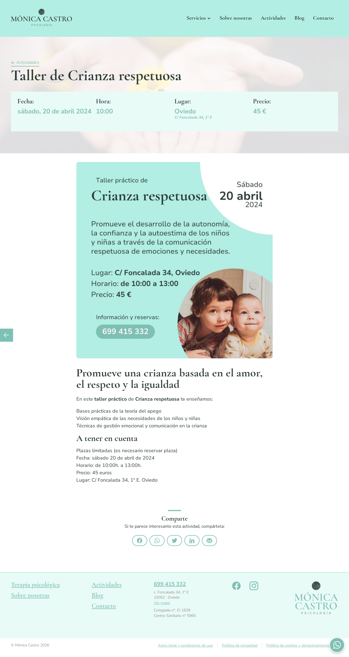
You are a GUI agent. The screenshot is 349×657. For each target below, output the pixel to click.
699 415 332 (170, 584)
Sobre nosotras (235, 18)
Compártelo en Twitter (174, 540)
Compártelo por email (209, 540)
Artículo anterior (6, 335)
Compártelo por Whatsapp (157, 540)
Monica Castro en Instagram (253, 585)
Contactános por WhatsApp (337, 645)
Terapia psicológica (35, 585)
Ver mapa (162, 602)
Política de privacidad (239, 645)
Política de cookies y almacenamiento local (302, 645)
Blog (299, 18)
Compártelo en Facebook (140, 540)
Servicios (196, 18)
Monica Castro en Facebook (236, 585)
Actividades (273, 18)
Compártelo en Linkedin (192, 540)
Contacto (323, 18)
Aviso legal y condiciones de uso (185, 645)
